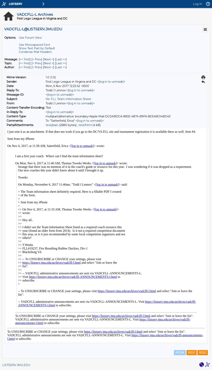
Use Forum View (30, 37)
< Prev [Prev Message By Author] (36, 67)
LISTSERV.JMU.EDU (16, 365)
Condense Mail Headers (35, 52)
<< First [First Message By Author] (25, 67)
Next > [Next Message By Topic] (48, 63)
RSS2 (202, 352)
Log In (197, 4)
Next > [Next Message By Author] (48, 67)
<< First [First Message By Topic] (25, 63)
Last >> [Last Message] (61, 59)
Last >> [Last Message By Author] (61, 67)
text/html (85, 125)
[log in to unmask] (111, 81)
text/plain (52, 125)
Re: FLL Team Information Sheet (68, 99)
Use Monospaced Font (34, 45)
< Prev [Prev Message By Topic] (36, 63)
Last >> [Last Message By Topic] (61, 63)
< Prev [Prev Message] (36, 59)
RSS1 (191, 352)
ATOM (179, 352)
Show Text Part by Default (37, 48)
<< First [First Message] (25, 59)
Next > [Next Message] (48, 59)
